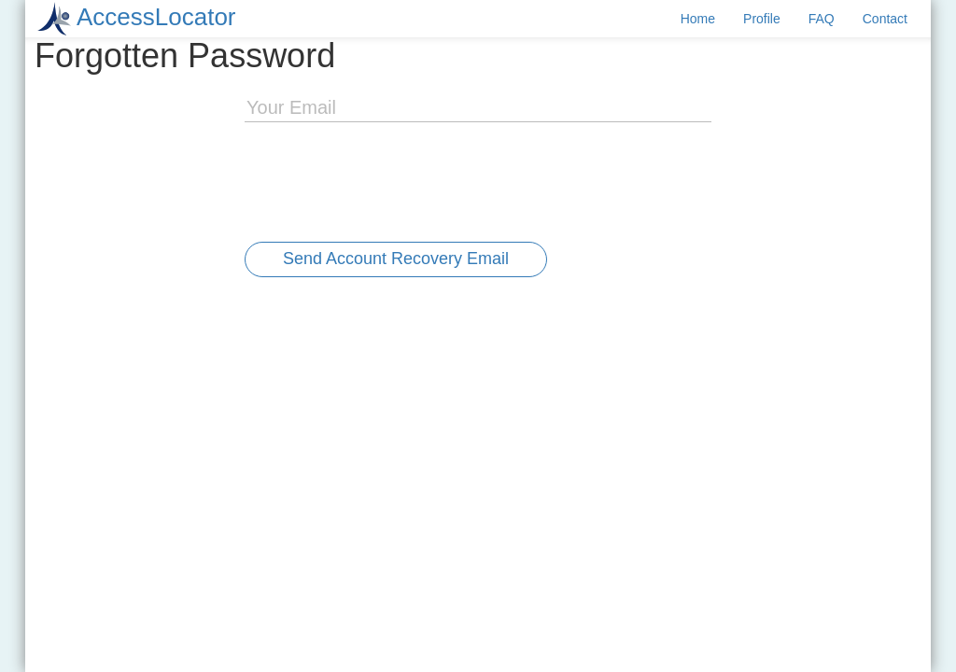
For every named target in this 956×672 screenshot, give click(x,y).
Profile (761, 18)
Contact (885, 18)
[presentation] (386, 177)
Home (698, 18)
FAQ (821, 18)
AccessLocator (156, 17)
